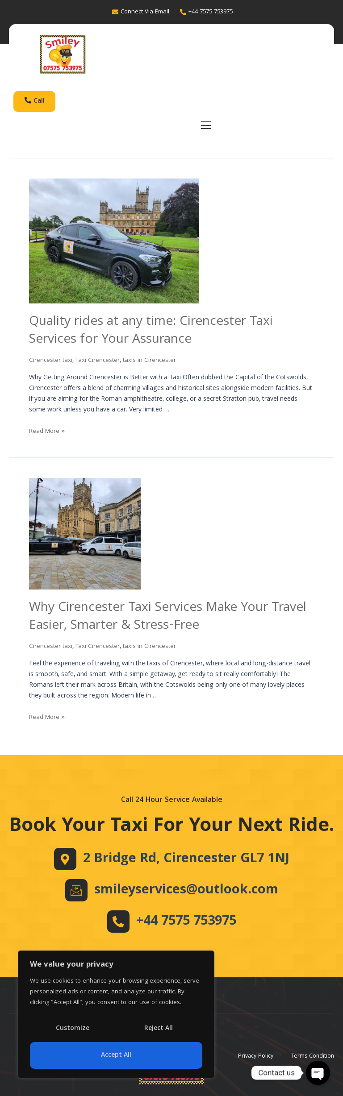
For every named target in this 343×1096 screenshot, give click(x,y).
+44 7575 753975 (186, 921)
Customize (72, 1028)
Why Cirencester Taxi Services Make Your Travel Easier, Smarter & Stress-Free (171, 619)
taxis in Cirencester (153, 362)
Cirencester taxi (51, 362)
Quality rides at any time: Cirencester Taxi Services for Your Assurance (154, 333)
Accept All (116, 1055)
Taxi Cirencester (100, 362)
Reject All (158, 1028)
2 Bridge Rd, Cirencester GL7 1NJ (186, 859)
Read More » (48, 433)
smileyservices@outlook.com (186, 890)
